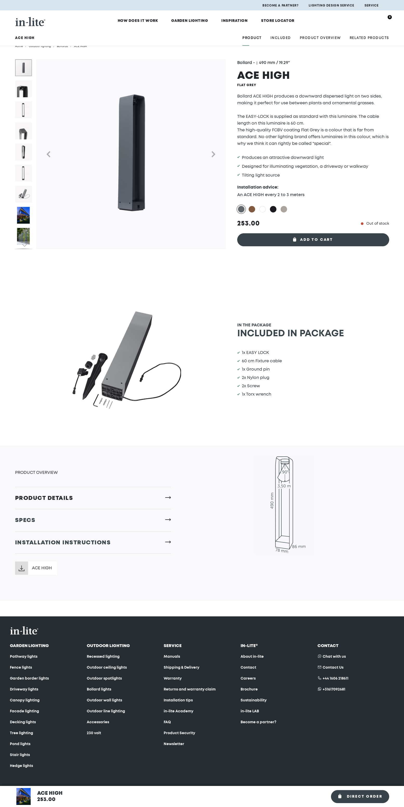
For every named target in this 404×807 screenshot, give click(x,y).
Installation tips (178, 700)
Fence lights (21, 667)
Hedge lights (21, 766)
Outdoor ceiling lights (107, 667)
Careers (248, 678)
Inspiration (236, 20)
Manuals (172, 656)
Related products (369, 34)
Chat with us (334, 656)
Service (372, 5)
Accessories (98, 722)
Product (252, 34)
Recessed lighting (103, 656)
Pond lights (20, 744)
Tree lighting (21, 733)
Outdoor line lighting (106, 711)
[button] (46, 154)
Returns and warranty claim (190, 689)
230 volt (94, 733)
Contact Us (333, 667)
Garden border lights (29, 678)
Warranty (173, 678)
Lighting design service (331, 5)
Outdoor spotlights (104, 678)
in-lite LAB (250, 711)
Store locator (276, 20)
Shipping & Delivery (181, 667)
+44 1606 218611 (335, 678)
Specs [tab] (25, 520)
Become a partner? (280, 5)
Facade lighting (24, 711)
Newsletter (174, 744)
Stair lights (20, 755)
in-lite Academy (178, 711)
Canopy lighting (24, 700)
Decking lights (23, 722)
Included (280, 34)
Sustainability (254, 700)
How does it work (145, 20)
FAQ (167, 722)
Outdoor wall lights (104, 700)
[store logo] (30, 19)
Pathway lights (23, 656)
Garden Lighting (194, 20)
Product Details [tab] (44, 498)
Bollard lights (99, 689)
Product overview (320, 34)
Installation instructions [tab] (63, 542)
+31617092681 (334, 689)
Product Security (179, 733)
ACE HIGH (42, 568)
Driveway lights (24, 689)
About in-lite (252, 656)
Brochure (249, 689)
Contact (248, 667)
